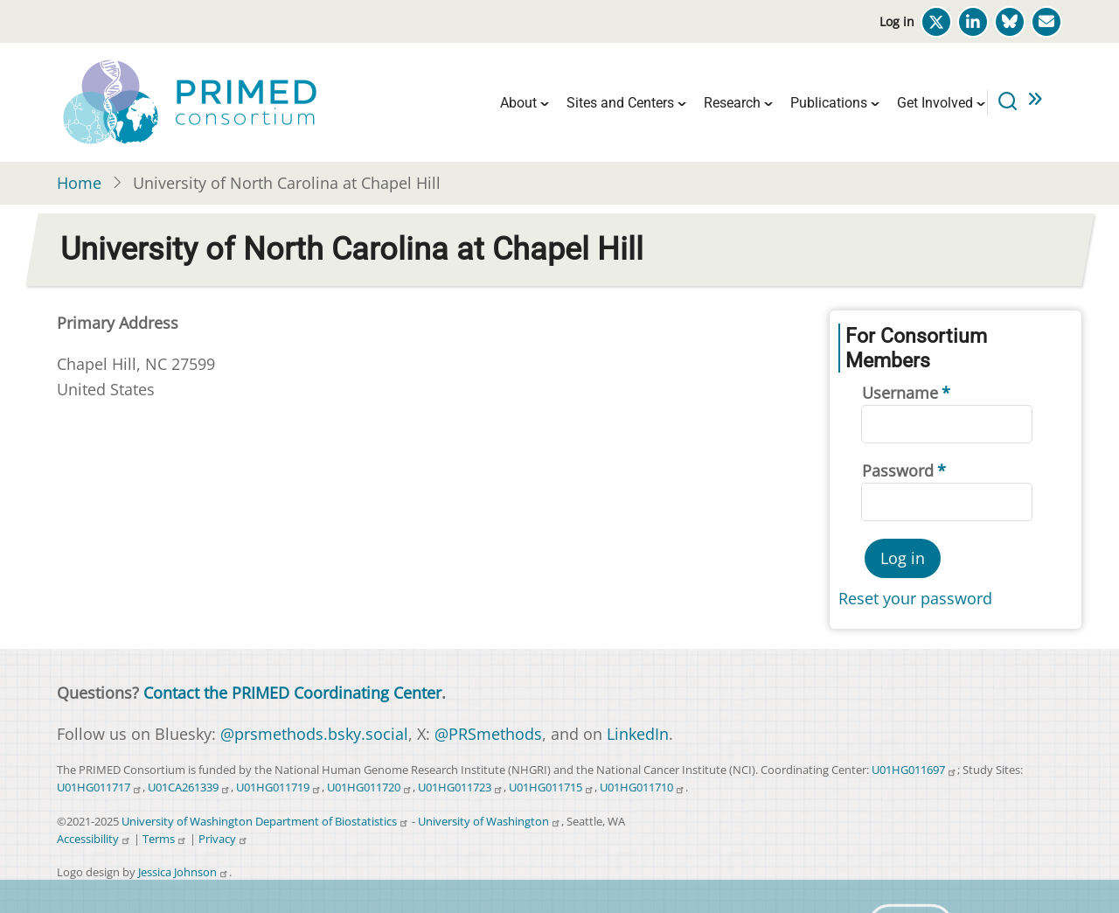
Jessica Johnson (183, 872)
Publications (828, 102)
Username (900, 392)
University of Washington (489, 821)
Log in (896, 21)
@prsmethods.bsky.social (314, 733)
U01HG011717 (99, 787)
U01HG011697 (914, 770)
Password (898, 470)
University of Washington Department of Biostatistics (265, 821)
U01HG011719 (279, 787)
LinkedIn (638, 733)
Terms (164, 839)
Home (79, 182)
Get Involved (935, 102)
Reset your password (915, 598)
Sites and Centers (620, 102)
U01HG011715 (551, 787)
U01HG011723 (461, 787)
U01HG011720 (370, 787)
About (518, 102)
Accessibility (94, 839)
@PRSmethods (488, 733)
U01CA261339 (189, 787)
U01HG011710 (642, 787)
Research (732, 102)
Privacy (223, 839)
